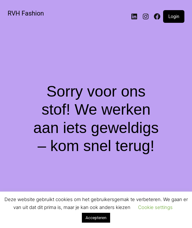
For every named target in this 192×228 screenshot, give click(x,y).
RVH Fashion (26, 13)
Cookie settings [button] (155, 207)
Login (173, 16)
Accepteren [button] (96, 217)
